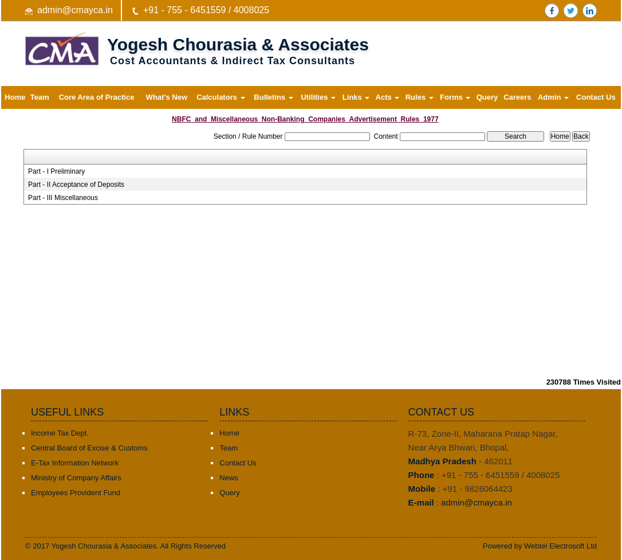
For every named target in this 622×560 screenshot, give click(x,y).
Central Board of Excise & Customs (89, 448)
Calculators (220, 97)
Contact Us (596, 97)
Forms (455, 97)
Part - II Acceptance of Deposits (76, 185)
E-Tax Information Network (75, 463)
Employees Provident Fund (75, 492)
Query (487, 97)
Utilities (318, 97)
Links (356, 97)
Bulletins (273, 97)
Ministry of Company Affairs (76, 477)
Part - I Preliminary (56, 171)
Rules (420, 97)
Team (39, 97)
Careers (517, 97)
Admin (553, 97)
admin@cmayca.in (75, 10)
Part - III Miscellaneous (63, 198)
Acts (388, 97)
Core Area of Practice (97, 97)
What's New (166, 97)
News (228, 477)
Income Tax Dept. (60, 433)
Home (15, 97)
